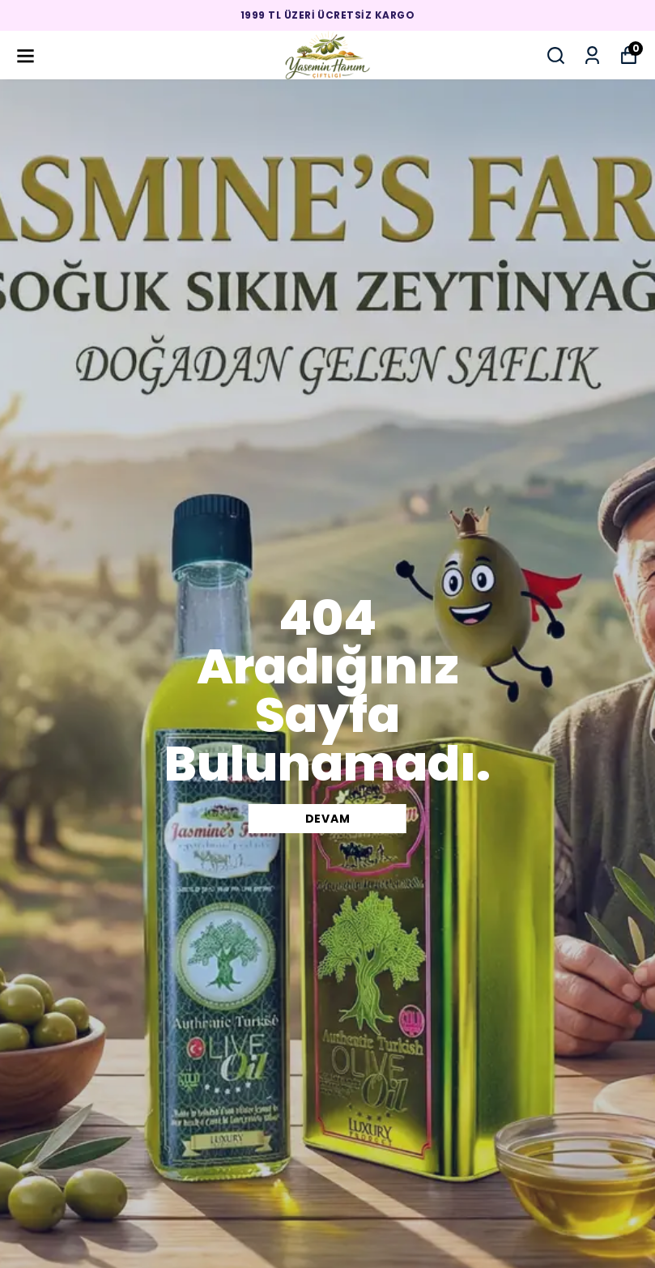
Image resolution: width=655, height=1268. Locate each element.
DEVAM (328, 819)
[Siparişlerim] (592, 55)
